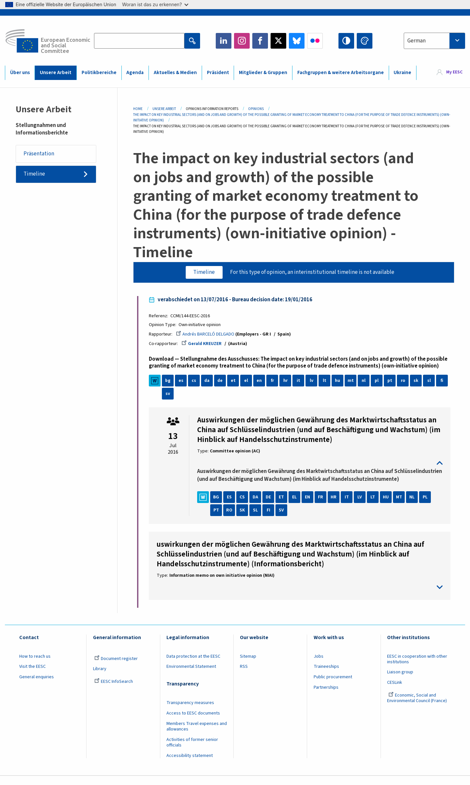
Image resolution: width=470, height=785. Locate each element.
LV (361, 505)
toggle (319, 464)
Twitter (278, 41)
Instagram (242, 41)
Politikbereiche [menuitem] (99, 72)
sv (169, 394)
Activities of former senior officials (192, 751)
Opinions (256, 108)
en (260, 381)
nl (365, 381)
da (208, 381)
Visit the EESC (32, 675)
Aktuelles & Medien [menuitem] (175, 72)
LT (374, 505)
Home (138, 108)
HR (335, 505)
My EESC (454, 72)
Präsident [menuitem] (218, 72)
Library (99, 677)
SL (256, 518)
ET (282, 505)
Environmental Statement (191, 675)
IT (348, 505)
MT (400, 505)
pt (390, 381)
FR (321, 505)
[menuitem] (449, 73)
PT (217, 518)
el (247, 381)
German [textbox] (416, 41)
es (182, 381)
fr (273, 381)
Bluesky (297, 41)
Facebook (260, 41)
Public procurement (333, 685)
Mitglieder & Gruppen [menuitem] (263, 72)
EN (308, 505)
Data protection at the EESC (193, 665)
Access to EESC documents (193, 721)
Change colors (364, 41)
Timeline (34, 174)
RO (230, 518)
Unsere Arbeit (164, 108)
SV (282, 518)
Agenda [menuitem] (135, 72)
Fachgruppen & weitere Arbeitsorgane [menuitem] (340, 72)
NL (413, 505)
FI (269, 518)
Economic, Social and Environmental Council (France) (417, 706)
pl (378, 381)
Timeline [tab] (204, 272)
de (221, 381)
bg (169, 381)
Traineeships (326, 675)
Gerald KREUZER (203, 344)
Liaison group (400, 681)
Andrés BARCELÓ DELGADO (206, 334)
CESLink (394, 691)
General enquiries (36, 685)
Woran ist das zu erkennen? (155, 4)
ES (230, 505)
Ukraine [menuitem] (402, 72)
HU (387, 505)
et (234, 381)
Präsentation (39, 154)
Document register (116, 667)
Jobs (318, 665)
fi (443, 381)
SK (243, 518)
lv (312, 381)
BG (217, 505)
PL (426, 505)
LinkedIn (223, 41)
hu (338, 381)
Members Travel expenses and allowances (196, 735)
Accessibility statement (189, 764)
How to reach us (35, 665)
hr (286, 381)
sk (417, 381)
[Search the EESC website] (139, 41)
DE (269, 505)
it (299, 381)
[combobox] (434, 41)
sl (430, 381)
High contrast (346, 41)
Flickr (315, 41)
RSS (244, 675)
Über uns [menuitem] (20, 72)
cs (195, 381)
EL (295, 505)
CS (243, 505)
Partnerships (326, 696)
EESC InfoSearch (113, 690)
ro (404, 381)
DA (256, 505)
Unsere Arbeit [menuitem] (55, 72)
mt (352, 381)
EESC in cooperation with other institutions (417, 668)
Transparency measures (190, 711)
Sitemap (248, 665)
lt (325, 381)
